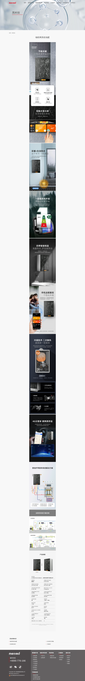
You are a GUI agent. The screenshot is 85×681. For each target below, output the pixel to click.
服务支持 (59, 2)
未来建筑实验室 (36, 677)
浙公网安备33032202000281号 (17, 675)
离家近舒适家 (53, 657)
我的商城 (46, 2)
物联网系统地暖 (13, 641)
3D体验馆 (61, 655)
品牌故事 (35, 655)
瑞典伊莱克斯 (38, 2)
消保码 (68, 657)
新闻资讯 (35, 659)
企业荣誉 (35, 657)
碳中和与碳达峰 (36, 678)
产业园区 (35, 669)
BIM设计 (69, 655)
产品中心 (43, 655)
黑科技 (13, 33)
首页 (25, 2)
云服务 (68, 661)
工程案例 (52, 2)
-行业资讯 (35, 663)
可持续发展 (66, 2)
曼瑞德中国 (31, 2)
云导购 (68, 659)
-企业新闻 (35, 661)
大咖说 (68, 663)
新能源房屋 (35, 675)
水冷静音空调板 (50, 641)
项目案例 (61, 657)
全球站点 (73, 2)
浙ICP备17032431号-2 (14, 673)
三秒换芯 (49, 644)
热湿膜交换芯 (13, 644)
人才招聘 (35, 665)
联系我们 (35, 667)
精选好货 (52, 655)
